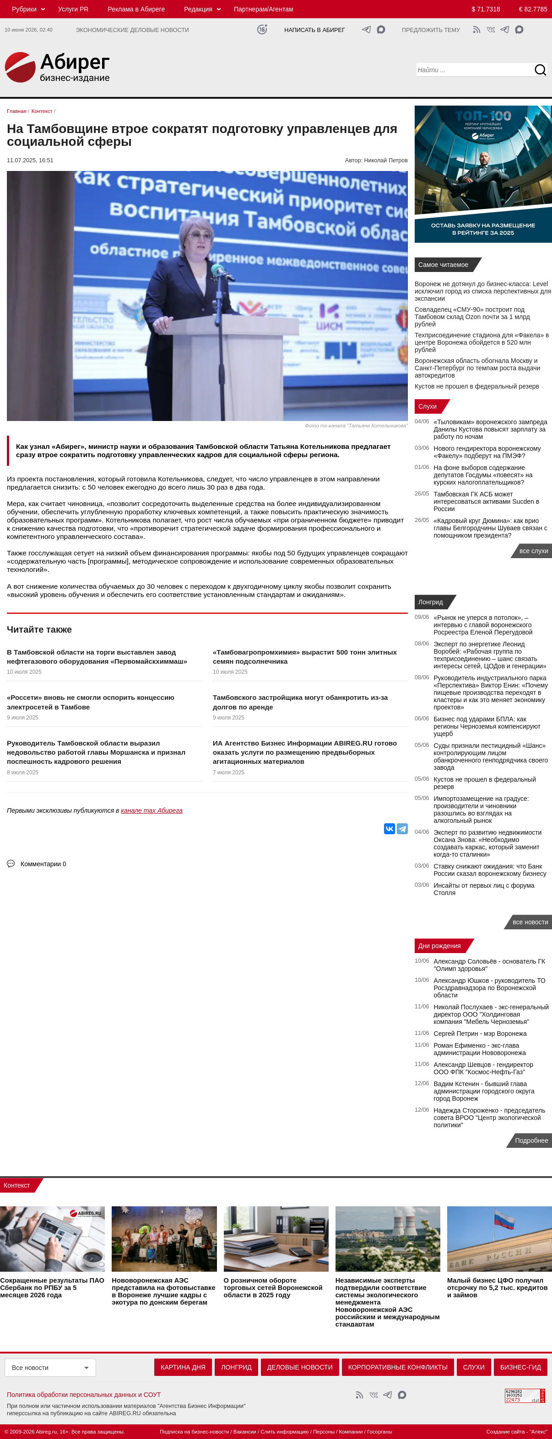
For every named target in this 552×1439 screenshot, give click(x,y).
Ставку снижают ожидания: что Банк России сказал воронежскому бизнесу (490, 870)
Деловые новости (300, 1367)
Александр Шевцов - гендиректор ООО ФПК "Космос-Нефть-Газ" (484, 1068)
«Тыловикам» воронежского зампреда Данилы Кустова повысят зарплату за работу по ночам (490, 429)
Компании (351, 1431)
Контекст (17, 1185)
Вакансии (244, 1431)
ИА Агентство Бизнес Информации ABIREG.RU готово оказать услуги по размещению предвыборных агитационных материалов (305, 752)
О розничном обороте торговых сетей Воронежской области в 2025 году (273, 1287)
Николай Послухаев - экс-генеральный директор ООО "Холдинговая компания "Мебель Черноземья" (491, 1014)
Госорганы (379, 1431)
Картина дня (183, 1367)
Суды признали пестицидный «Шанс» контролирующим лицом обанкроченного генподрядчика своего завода (491, 756)
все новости (530, 922)
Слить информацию (284, 1431)
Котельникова (180, 479)
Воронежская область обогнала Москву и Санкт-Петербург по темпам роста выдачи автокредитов (477, 368)
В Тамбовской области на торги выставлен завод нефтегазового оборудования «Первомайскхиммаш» (97, 656)
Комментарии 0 (43, 864)
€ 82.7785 (533, 9)
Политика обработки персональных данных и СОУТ (84, 1394)
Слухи (427, 406)
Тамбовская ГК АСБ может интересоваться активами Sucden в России (487, 501)
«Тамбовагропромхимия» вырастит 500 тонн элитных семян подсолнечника (305, 656)
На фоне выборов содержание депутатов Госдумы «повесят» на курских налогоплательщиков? (483, 475)
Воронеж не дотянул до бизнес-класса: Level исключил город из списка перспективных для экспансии (483, 291)
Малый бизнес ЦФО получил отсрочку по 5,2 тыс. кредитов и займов (497, 1287)
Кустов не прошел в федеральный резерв (477, 386)
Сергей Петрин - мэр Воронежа (480, 1033)
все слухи (534, 550)
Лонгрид (430, 602)
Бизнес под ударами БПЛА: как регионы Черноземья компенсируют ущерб (487, 726)
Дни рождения (439, 945)
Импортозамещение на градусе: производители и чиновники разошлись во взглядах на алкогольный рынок (481, 809)
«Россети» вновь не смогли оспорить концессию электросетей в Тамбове (90, 701)
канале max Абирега (152, 810)
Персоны (324, 1431)
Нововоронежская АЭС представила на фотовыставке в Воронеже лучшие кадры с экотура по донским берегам (163, 1291)
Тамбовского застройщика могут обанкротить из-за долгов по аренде (300, 701)
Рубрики (24, 9)
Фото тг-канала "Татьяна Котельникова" (356, 425)
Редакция (198, 9)
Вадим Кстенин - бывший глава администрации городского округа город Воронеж (484, 1091)
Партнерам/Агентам (263, 9)
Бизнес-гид (520, 1367)
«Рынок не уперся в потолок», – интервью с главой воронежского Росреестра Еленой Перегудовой (483, 625)
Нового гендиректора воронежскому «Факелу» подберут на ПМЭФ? (487, 452)
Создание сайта (506, 1431)
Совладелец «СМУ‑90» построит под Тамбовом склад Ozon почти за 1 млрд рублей (472, 317)
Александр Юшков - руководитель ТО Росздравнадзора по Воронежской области (490, 988)
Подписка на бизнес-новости (194, 1431)
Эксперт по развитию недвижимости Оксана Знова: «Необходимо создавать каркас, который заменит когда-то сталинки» (488, 843)
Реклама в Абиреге (136, 9)
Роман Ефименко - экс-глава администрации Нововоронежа (480, 1049)
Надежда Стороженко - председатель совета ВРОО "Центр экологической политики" (490, 1118)
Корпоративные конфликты (398, 1367)
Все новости (30, 1367)
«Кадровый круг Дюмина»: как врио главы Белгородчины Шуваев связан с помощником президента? (490, 528)
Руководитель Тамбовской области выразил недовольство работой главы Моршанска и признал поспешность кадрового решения (96, 752)
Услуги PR (73, 9)
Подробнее (531, 1140)
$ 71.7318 (486, 9)
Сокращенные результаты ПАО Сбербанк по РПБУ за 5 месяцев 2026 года (52, 1287)
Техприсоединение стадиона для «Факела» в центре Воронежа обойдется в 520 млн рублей (482, 342)
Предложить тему (431, 30)
